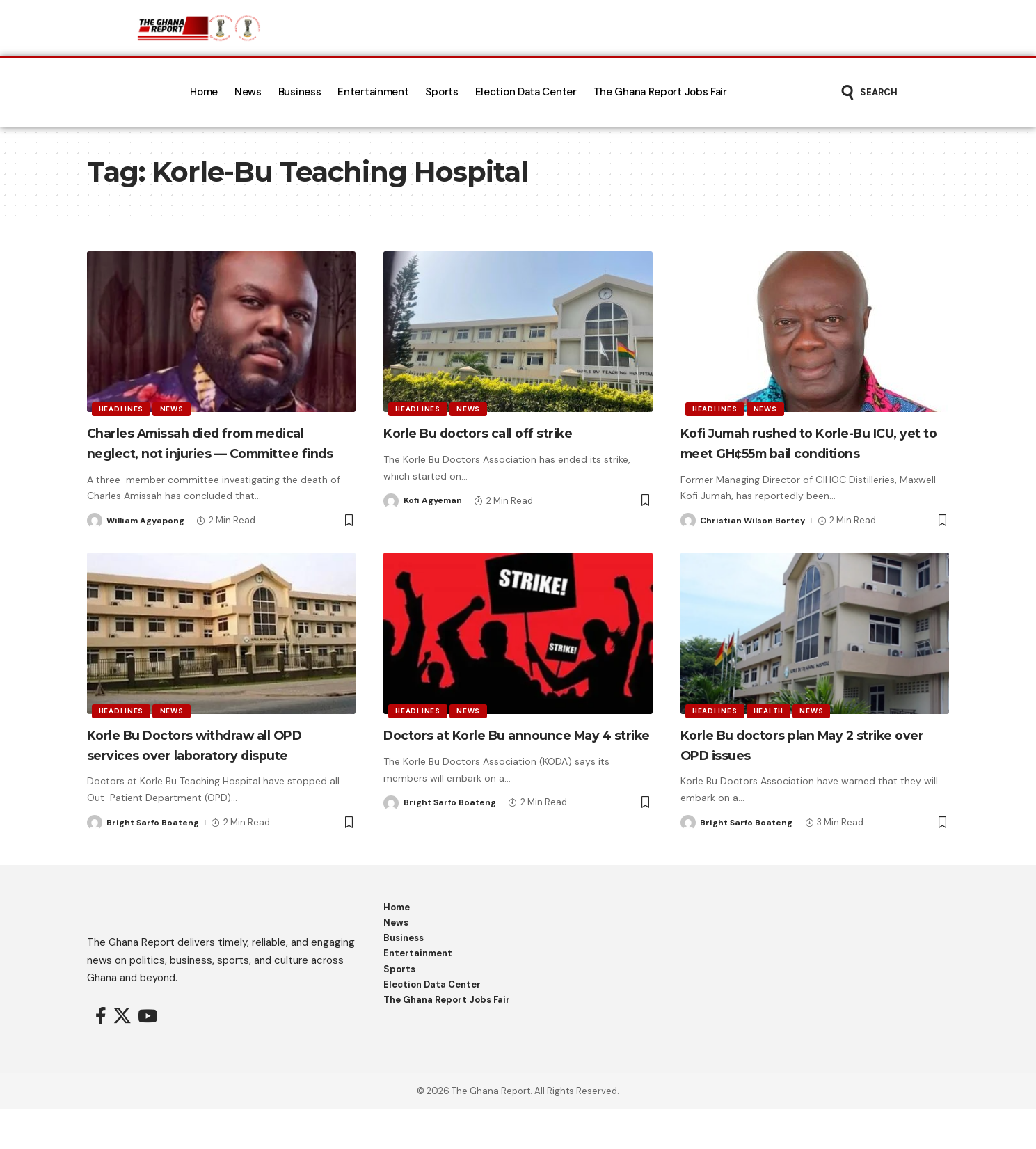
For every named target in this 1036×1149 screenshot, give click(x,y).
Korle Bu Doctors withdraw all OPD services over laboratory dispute (205, 774)
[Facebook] (101, 1056)
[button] (869, 92)
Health (772, 729)
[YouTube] (147, 1056)
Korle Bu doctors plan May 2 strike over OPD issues (791, 764)
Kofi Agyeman (434, 501)
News (175, 407)
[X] (122, 1056)
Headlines (122, 407)
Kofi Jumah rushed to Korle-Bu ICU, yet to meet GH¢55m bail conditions (802, 452)
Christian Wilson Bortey (755, 540)
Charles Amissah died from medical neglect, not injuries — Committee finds (208, 452)
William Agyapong (147, 540)
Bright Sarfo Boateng (155, 862)
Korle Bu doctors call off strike (503, 432)
